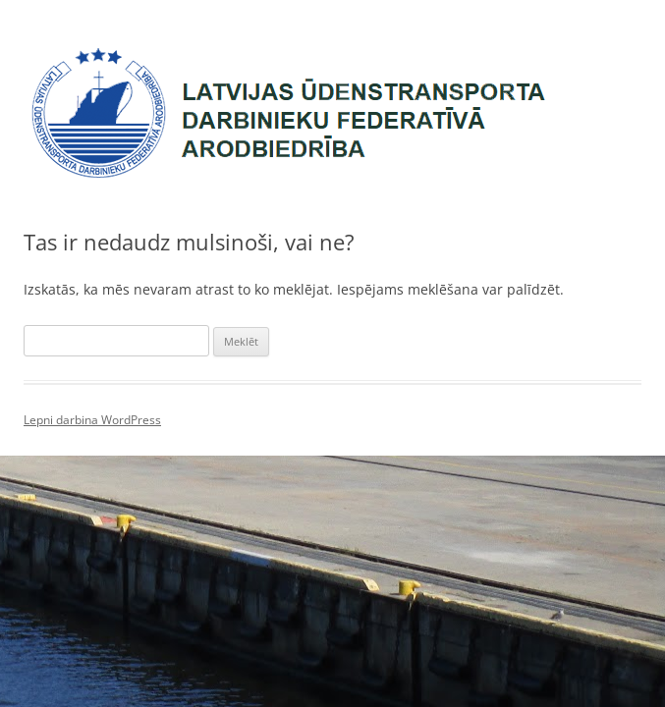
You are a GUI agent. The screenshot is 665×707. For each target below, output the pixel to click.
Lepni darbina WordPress (92, 419)
